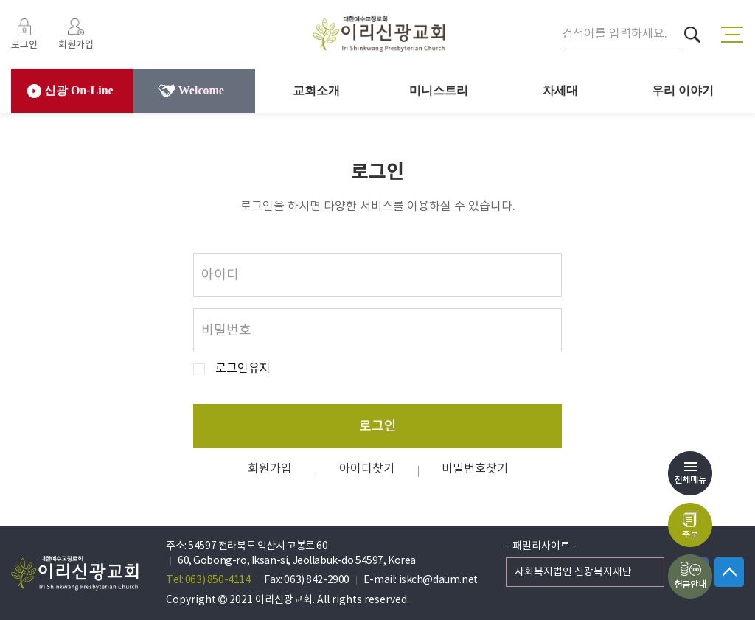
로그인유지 (243, 369)
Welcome (191, 90)
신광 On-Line (70, 91)
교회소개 (316, 90)
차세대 (560, 90)
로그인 (378, 426)
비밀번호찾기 (475, 469)
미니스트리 (438, 90)
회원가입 (270, 469)
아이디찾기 (366, 469)
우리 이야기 (683, 90)
